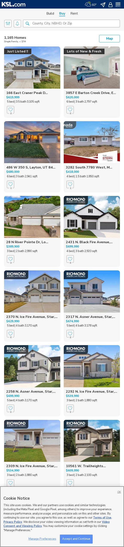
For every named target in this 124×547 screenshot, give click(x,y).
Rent (74, 13)
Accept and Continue (76, 539)
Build (50, 13)
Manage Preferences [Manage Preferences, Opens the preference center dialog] (42, 539)
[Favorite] (10, 113)
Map (109, 38)
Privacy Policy (12, 522)
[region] (62, 516)
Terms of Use (102, 518)
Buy (62, 13)
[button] (27, 23)
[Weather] (91, 4)
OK (119, 492)
